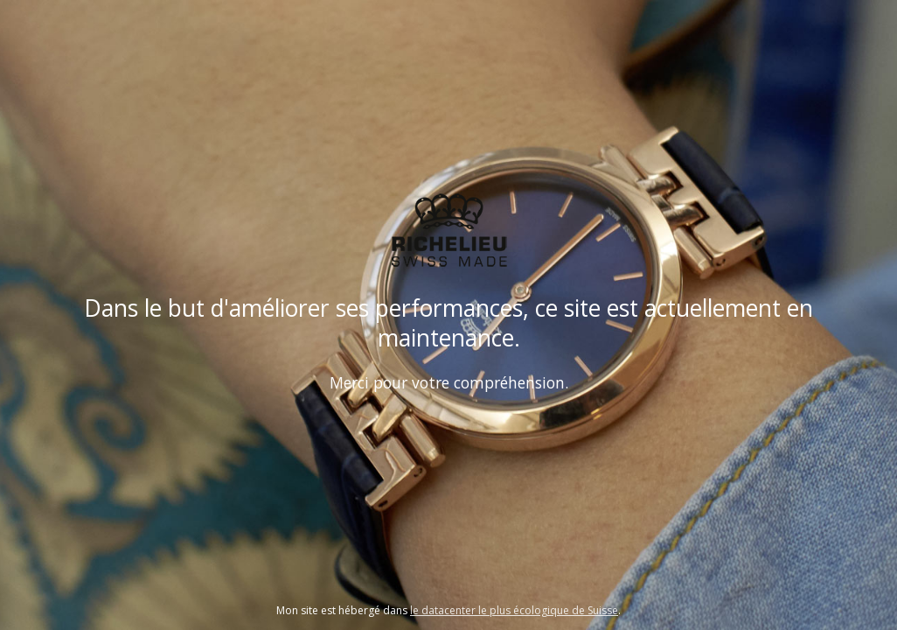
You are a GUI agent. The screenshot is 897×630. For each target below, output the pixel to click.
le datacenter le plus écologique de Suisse (514, 610)
